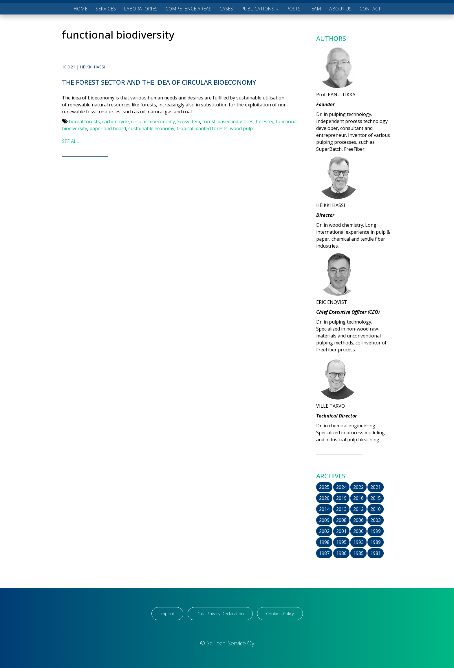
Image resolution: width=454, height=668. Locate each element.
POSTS (293, 9)
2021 (375, 487)
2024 (341, 487)
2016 (358, 498)
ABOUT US (340, 9)
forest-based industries (227, 121)
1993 (358, 542)
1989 (375, 542)
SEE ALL (70, 141)
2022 (358, 487)
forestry (264, 121)
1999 (375, 531)
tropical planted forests (202, 128)
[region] (75, 622)
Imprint (167, 613)
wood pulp (241, 128)
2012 (358, 509)
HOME (80, 9)
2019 (341, 498)
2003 (375, 520)
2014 (324, 509)
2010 (375, 509)
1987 (324, 553)
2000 (358, 531)
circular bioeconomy (153, 121)
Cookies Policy (280, 613)
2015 (375, 498)
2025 (324, 487)
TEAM (315, 9)
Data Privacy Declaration (220, 613)
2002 (324, 531)
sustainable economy (151, 128)
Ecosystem (188, 121)
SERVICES (106, 9)
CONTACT (370, 9)
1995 (341, 542)
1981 (375, 553)
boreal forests (84, 121)
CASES (226, 9)
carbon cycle (115, 121)
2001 (341, 531)
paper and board (107, 128)
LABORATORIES (141, 9)
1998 (324, 542)
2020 (324, 498)
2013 (341, 509)
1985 (358, 553)
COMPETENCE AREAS (188, 9)
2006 (358, 520)
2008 (341, 520)
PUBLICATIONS (259, 9)
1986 (341, 553)
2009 (324, 520)
